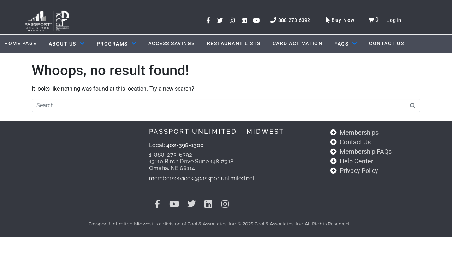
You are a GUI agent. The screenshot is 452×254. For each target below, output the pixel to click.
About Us (67, 44)
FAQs (345, 44)
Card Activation (298, 43)
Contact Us (386, 43)
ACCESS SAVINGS (171, 43)
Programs (116, 44)
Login (394, 20)
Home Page (20, 43)
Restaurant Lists (234, 43)
